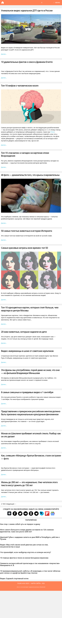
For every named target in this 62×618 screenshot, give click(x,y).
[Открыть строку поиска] (42, 2)
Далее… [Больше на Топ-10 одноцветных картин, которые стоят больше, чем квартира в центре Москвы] (4, 324)
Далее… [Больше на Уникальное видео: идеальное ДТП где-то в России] (4, 54)
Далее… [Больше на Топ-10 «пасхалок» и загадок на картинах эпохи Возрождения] (4, 167)
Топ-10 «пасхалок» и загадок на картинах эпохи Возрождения (25, 154)
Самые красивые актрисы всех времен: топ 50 (24, 247)
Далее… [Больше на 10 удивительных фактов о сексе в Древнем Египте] (4, 78)
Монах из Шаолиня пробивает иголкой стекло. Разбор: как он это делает (31, 435)
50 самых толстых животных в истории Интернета (26, 230)
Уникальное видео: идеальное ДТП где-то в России (26, 10)
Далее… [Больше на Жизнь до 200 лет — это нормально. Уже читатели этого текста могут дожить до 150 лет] (4, 496)
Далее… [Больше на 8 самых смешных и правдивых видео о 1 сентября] (4, 403)
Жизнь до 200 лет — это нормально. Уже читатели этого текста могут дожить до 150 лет (29, 484)
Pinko (52, 132)
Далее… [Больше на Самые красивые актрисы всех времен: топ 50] (4, 300)
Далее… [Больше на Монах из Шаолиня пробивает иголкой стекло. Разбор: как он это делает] (4, 448)
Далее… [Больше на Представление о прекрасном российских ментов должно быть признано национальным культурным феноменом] (4, 426)
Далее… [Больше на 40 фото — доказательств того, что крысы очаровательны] (4, 223)
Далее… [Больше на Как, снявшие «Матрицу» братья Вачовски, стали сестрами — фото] (4, 474)
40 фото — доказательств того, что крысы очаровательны (30, 174)
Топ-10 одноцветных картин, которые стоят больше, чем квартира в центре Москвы (29, 309)
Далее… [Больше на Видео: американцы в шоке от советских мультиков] (4, 362)
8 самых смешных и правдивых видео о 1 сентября (27, 392)
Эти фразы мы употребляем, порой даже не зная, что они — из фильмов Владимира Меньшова (30, 371)
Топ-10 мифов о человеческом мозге (19, 85)
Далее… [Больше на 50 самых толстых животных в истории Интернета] (4, 240)
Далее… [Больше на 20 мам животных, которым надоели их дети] (4, 343)
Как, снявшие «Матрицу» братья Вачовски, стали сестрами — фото (31, 457)
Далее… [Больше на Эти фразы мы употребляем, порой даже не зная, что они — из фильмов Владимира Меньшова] (4, 384)
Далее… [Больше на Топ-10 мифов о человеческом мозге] (4, 145)
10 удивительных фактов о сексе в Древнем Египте (27, 61)
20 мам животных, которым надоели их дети (24, 331)
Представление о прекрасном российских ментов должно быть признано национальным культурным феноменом (30, 413)
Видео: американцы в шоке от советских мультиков (27, 350)
